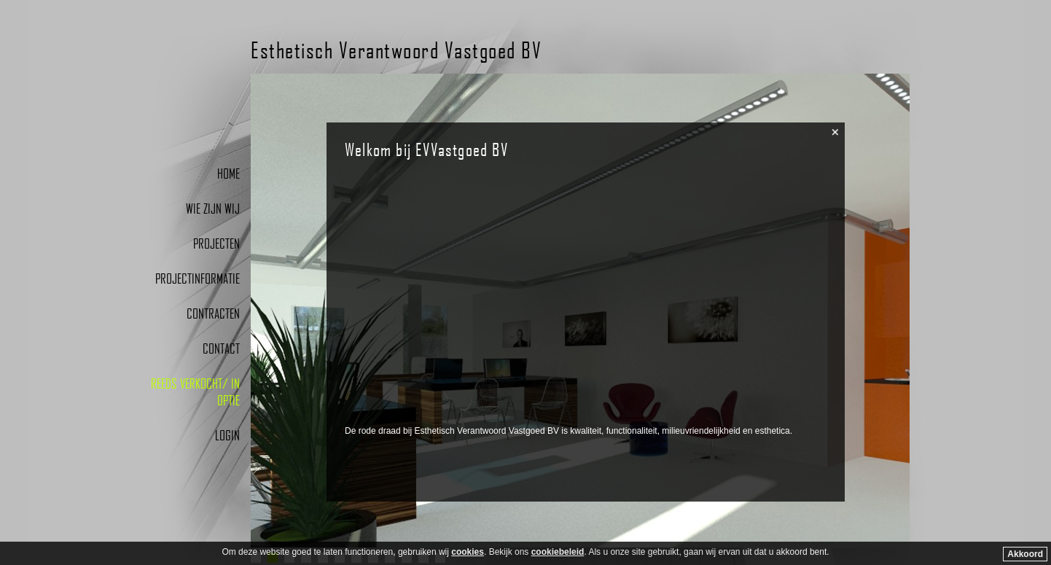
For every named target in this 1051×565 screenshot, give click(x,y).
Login (227, 434)
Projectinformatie (197, 278)
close (835, 132)
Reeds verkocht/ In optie (195, 391)
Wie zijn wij (213, 208)
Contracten (213, 313)
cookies (467, 552)
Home (228, 173)
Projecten (216, 243)
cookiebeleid (558, 552)
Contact (221, 348)
